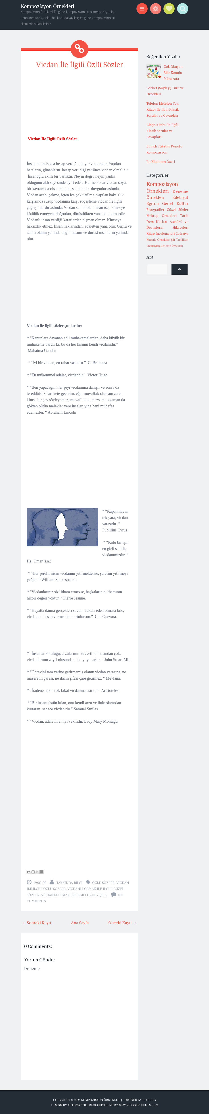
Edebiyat (180, 197)
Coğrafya (182, 234)
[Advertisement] (79, 104)
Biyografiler (155, 209)
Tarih (184, 215)
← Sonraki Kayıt (36, 922)
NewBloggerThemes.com (138, 1105)
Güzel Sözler (177, 209)
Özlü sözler (103, 882)
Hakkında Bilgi (69, 882)
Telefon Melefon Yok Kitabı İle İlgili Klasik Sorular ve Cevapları (162, 109)
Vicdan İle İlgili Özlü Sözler (79, 64)
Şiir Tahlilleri (179, 240)
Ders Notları (156, 221)
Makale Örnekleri (158, 240)
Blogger (149, 1100)
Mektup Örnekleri (161, 215)
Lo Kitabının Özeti (160, 161)
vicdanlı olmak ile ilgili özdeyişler (74, 895)
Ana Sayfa (80, 922)
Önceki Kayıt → (122, 922)
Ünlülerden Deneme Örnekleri (164, 245)
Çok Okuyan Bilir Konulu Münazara (173, 72)
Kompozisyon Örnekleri (47, 6)
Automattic (77, 1105)
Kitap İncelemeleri (160, 233)
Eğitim (152, 203)
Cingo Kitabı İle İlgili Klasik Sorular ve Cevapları (162, 130)
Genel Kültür (175, 203)
